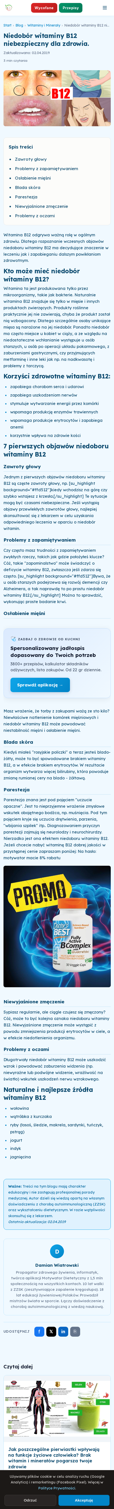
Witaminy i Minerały (43, 25)
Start (7, 25)
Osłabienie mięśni (33, 178)
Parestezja (26, 196)
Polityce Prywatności (56, 1488)
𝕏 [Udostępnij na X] (51, 1331)
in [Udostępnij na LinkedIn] (63, 1331)
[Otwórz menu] (105, 7)
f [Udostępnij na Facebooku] (39, 1331)
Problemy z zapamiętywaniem (46, 168)
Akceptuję (84, 1500)
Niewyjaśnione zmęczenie (41, 206)
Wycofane (44, 8)
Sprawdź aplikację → (40, 684)
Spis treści (21, 147)
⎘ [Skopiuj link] (75, 1331)
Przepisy (71, 8)
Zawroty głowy (31, 159)
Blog (19, 25)
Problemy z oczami (35, 215)
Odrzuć (30, 1500)
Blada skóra (27, 187)
